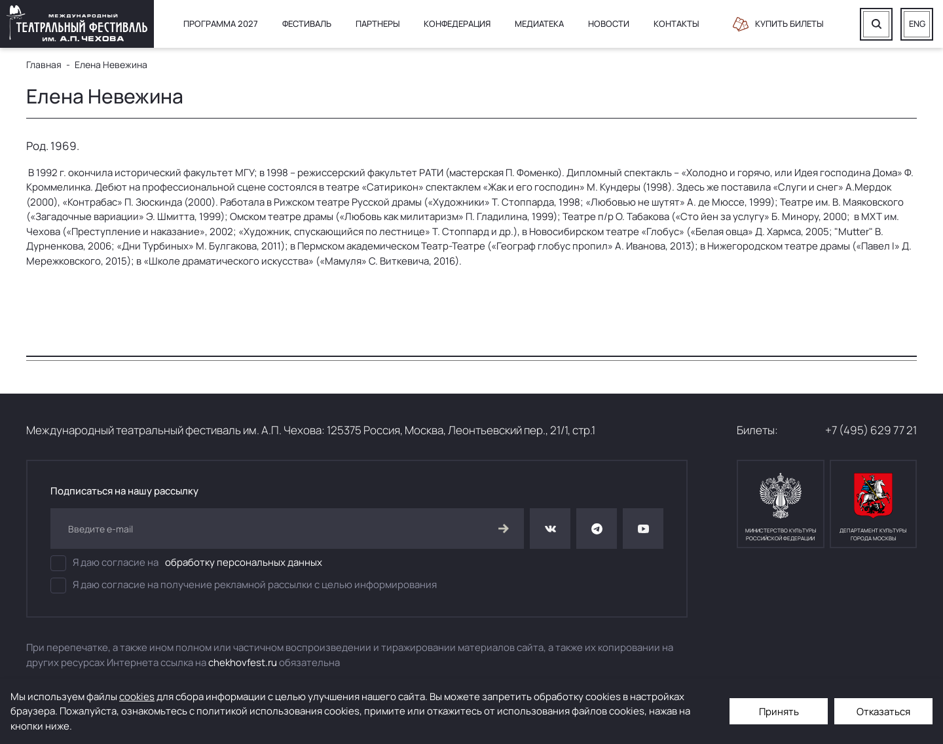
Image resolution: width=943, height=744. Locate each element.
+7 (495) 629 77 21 (871, 429)
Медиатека (539, 23)
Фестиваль (306, 23)
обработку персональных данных (243, 562)
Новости (608, 23)
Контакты (676, 23)
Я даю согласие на (186, 563)
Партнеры (378, 23)
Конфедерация (457, 23)
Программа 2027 (220, 23)
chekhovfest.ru (242, 662)
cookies (137, 696)
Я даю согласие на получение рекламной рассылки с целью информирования (243, 585)
